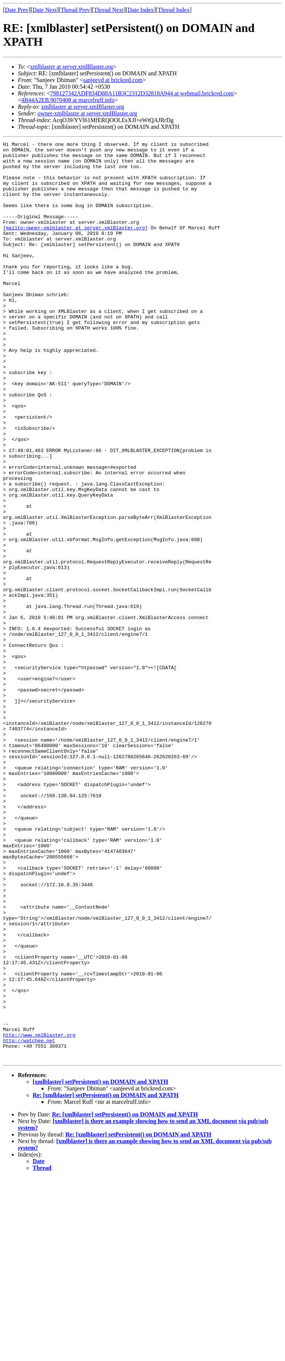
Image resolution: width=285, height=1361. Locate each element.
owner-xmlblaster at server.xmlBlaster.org (87, 113)
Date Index (141, 10)
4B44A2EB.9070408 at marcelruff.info (67, 100)
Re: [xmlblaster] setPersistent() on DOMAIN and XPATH (105, 1279)
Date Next (45, 10)
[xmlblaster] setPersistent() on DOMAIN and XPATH (100, 1265)
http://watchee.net (29, 1220)
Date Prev (17, 10)
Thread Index (174, 10)
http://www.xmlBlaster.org (39, 1214)
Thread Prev (75, 10)
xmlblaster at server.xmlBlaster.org (71, 66)
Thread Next (109, 10)
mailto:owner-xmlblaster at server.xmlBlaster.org (75, 245)
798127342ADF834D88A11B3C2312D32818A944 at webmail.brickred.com (141, 93)
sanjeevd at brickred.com (112, 80)
